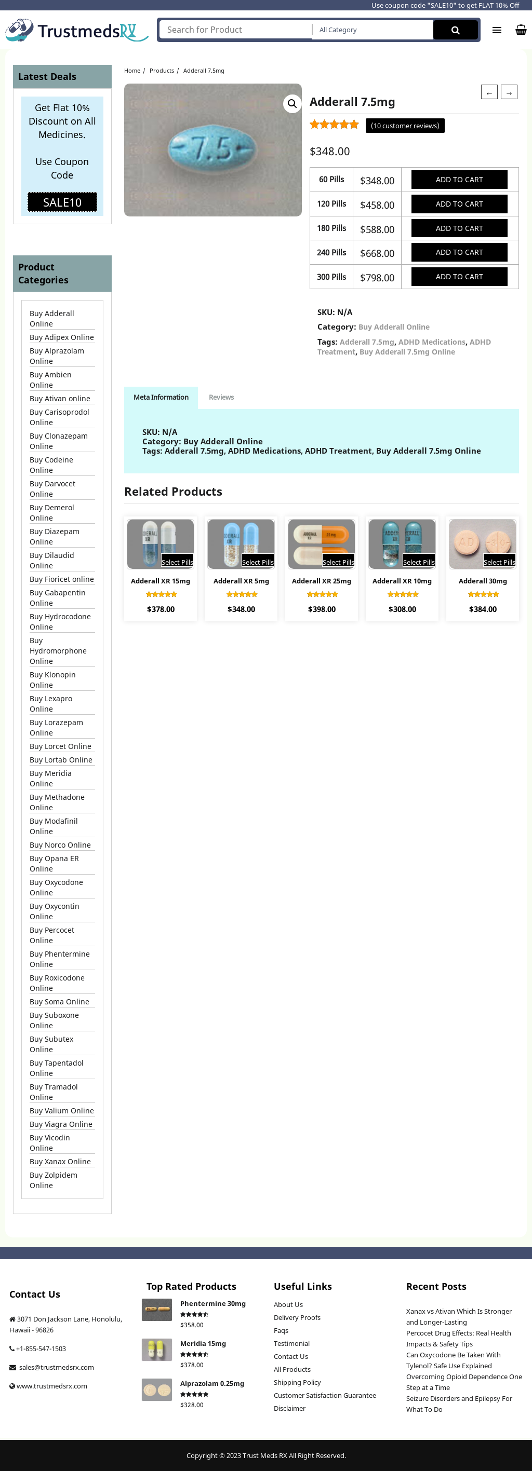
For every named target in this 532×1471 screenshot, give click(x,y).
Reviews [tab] (224, 399)
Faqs (281, 1330)
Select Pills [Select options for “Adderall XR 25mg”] (338, 565)
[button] (292, 99)
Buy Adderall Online (394, 329)
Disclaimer (289, 1408)
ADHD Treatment (338, 453)
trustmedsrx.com (60, 1386)
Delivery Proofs (297, 1317)
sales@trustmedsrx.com (56, 1367)
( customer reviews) (405, 125)
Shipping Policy (297, 1382)
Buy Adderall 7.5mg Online (407, 354)
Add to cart (458, 179)
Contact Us (291, 1356)
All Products (292, 1369)
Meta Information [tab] (162, 399)
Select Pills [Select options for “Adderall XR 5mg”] (258, 565)
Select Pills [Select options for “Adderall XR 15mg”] (177, 565)
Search (455, 29)
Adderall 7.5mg (367, 344)
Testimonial (292, 1343)
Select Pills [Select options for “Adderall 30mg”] (499, 565)
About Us (288, 1304)
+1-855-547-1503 (41, 1348)
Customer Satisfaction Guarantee (325, 1395)
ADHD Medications (432, 344)
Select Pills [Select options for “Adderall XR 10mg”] (419, 565)
